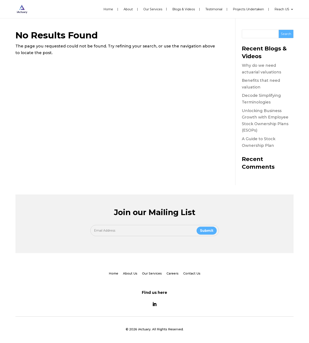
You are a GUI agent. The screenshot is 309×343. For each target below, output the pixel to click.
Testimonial (213, 9)
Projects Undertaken (248, 9)
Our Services (152, 9)
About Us (130, 273)
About (128, 9)
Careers (173, 273)
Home (108, 9)
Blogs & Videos (183, 9)
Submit (206, 231)
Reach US (281, 9)
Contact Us (191, 273)
